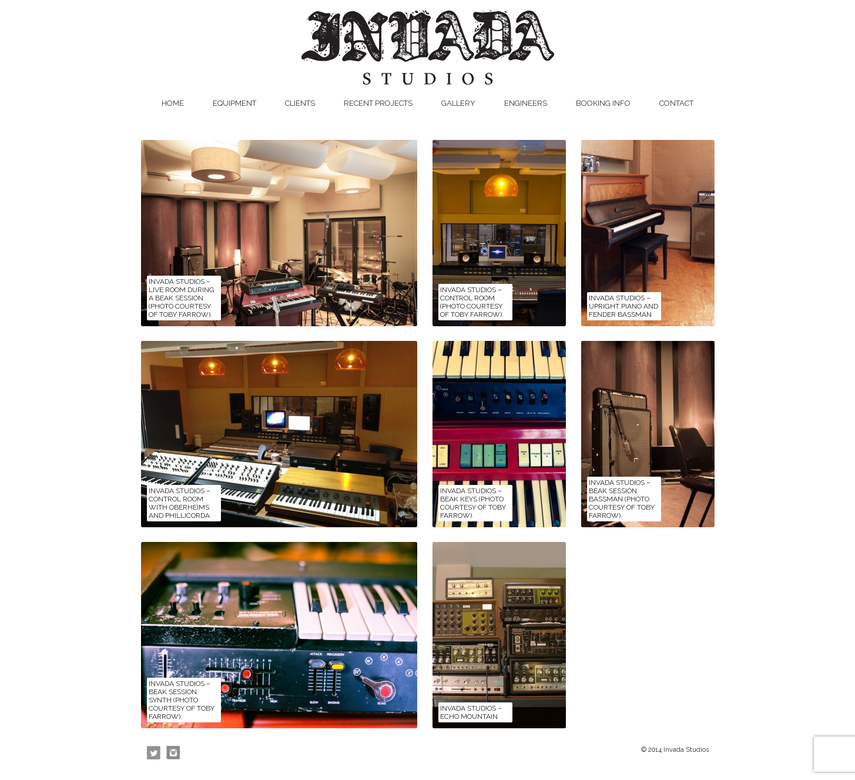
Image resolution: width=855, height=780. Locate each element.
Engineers (525, 103)
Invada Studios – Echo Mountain (471, 712)
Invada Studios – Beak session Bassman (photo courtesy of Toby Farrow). (622, 499)
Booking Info (603, 103)
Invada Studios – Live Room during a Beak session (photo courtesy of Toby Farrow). (181, 298)
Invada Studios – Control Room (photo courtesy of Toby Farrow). (472, 302)
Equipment (234, 103)
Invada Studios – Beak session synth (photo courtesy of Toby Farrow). (181, 700)
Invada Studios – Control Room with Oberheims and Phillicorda (179, 503)
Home (173, 103)
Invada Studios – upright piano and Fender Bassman (623, 306)
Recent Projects (378, 103)
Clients (300, 103)
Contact (676, 103)
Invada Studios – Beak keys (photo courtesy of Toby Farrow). (473, 503)
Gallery (458, 103)
